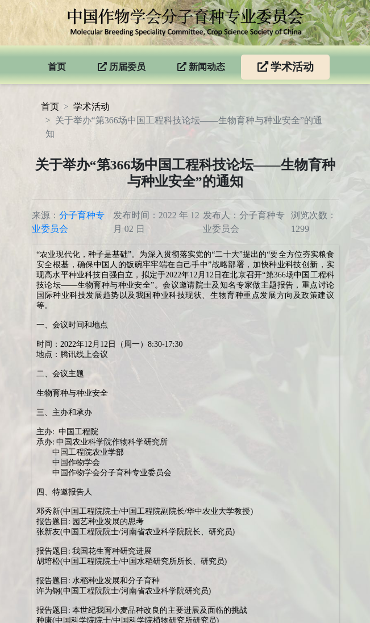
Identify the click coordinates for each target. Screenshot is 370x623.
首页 (50, 106)
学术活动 (91, 106)
